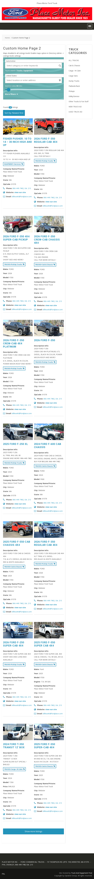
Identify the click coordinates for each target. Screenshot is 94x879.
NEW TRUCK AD (75, 106)
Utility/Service (74, 96)
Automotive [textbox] (10, 61)
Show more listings (33, 831)
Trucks (19, 70)
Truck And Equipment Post (81, 873)
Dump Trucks (74, 81)
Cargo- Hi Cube (75, 70)
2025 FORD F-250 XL (15, 444)
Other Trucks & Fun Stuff (78, 101)
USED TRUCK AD (75, 112)
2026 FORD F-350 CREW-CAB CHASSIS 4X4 (47, 239)
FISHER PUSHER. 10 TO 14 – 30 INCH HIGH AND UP (17, 142)
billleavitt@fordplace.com (22, 196)
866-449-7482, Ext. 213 (22, 188)
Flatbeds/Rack (74, 86)
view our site (20, 192)
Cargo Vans (73, 76)
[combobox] (35, 61)
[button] (89, 26)
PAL (3, 874)
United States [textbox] (11, 75)
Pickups (72, 91)
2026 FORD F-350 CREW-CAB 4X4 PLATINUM (13, 343)
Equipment (28, 70)
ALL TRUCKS (74, 60)
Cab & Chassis (74, 65)
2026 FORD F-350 (44, 340)
